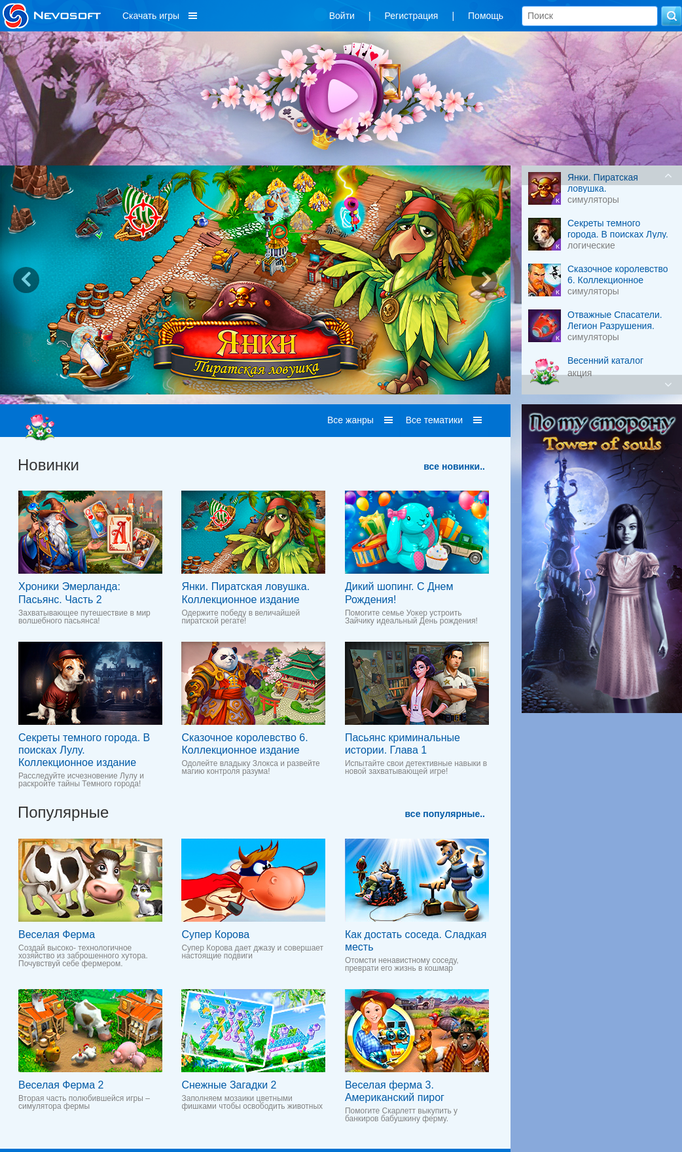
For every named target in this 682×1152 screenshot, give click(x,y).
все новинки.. (454, 466)
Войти (342, 15)
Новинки (48, 465)
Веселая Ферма (56, 934)
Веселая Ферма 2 (60, 1085)
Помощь (485, 15)
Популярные (63, 812)
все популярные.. (445, 814)
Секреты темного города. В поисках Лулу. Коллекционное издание (84, 750)
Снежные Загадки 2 (228, 1085)
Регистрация (412, 15)
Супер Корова (215, 934)
